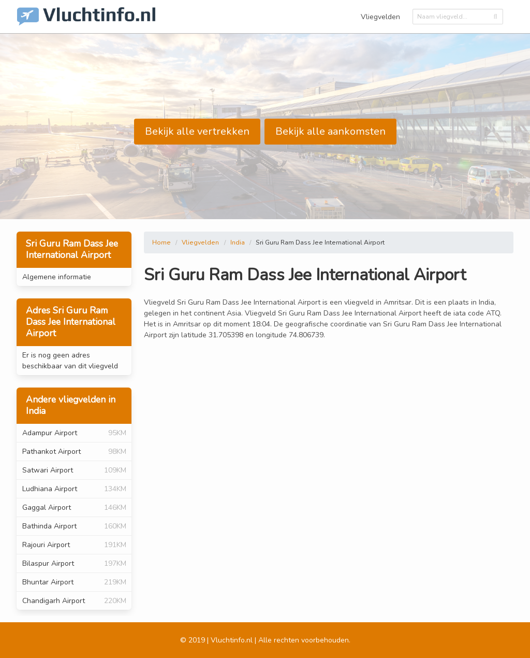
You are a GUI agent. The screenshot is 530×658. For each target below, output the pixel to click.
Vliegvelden (380, 17)
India (237, 242)
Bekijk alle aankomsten (330, 131)
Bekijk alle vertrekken (197, 131)
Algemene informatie (56, 277)
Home (161, 242)
